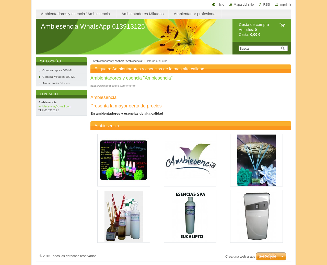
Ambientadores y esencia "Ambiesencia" (118, 60)
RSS (266, 4)
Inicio (220, 4)
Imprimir (285, 4)
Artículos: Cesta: (254, 30)
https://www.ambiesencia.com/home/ (113, 85)
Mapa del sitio (244, 4)
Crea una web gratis (240, 256)
